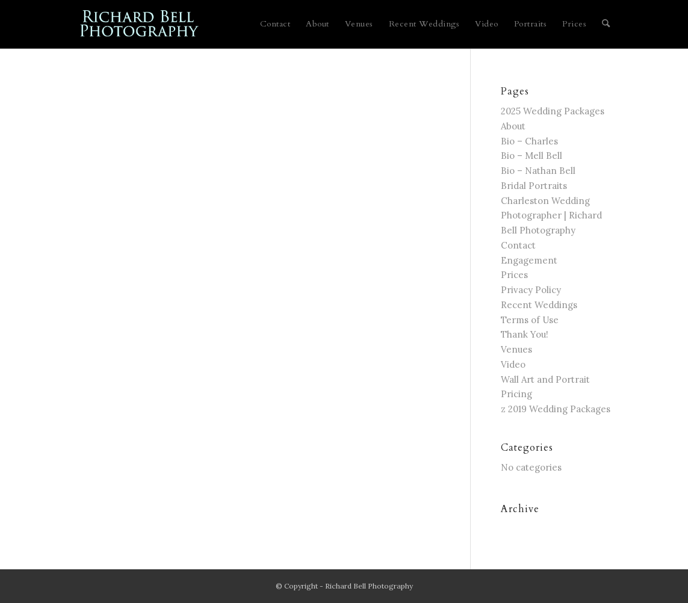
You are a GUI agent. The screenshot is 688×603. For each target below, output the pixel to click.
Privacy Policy (531, 289)
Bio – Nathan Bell (538, 170)
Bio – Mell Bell (531, 155)
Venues (516, 349)
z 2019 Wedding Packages (555, 409)
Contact (518, 245)
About (513, 126)
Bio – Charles (529, 141)
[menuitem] (275, 24)
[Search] (606, 24)
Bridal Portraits (534, 185)
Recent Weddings (539, 305)
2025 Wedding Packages (552, 111)
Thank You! (524, 334)
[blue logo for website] (139, 24)
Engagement (529, 260)
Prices (514, 274)
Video (513, 364)
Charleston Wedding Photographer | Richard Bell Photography (551, 216)
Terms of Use (530, 320)
